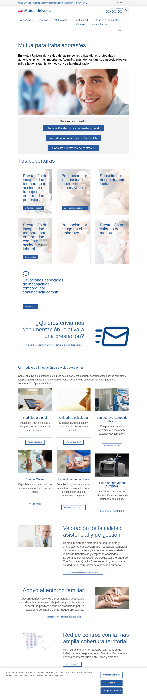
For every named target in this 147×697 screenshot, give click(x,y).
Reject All (111, 683)
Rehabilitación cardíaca (73, 508)
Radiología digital (35, 442)
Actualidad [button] (83, 20)
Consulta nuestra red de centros (73, 148)
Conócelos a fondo (112, 446)
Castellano (122, 3)
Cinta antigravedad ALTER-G (112, 511)
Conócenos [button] (26, 20)
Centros (80, 24)
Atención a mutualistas (107, 20)
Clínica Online (35, 504)
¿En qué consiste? (73, 442)
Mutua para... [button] (63, 20)
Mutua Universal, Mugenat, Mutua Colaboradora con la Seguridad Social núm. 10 (53, 3)
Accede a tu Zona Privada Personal (73, 138)
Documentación (98, 24)
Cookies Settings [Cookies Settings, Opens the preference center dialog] (111, 675)
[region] (73, 682)
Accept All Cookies (111, 690)
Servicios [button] (44, 20)
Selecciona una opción (73, 208)
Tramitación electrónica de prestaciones (74, 128)
